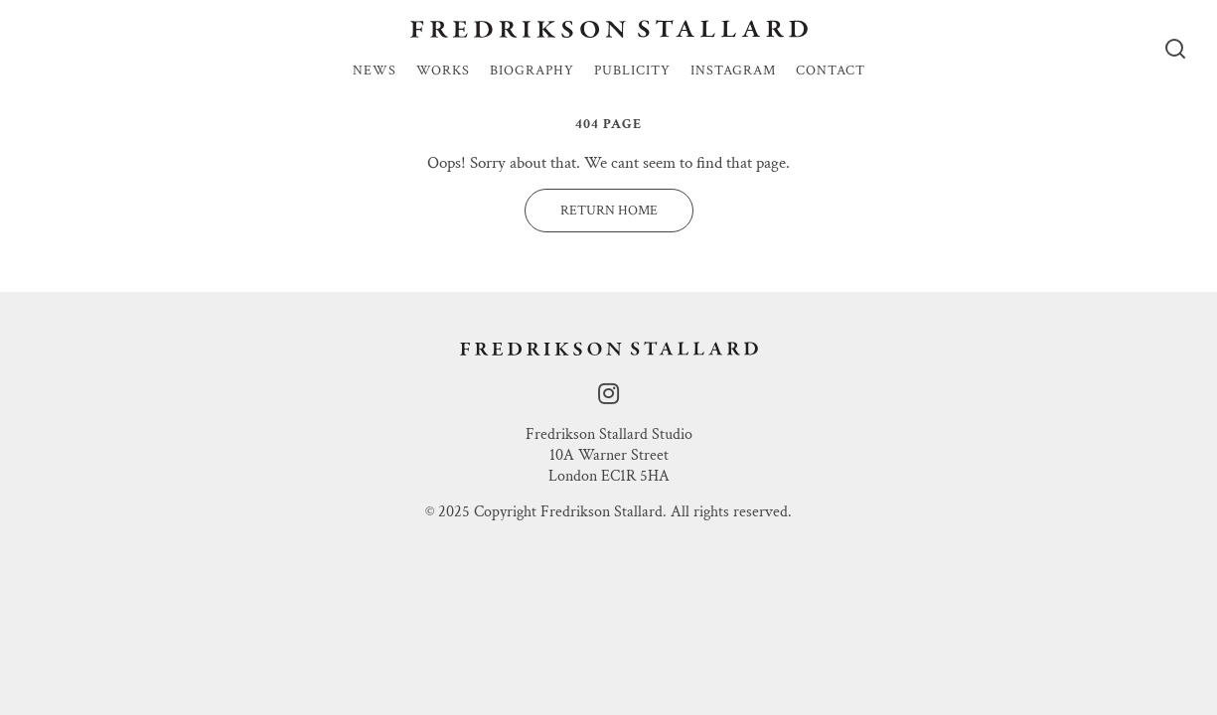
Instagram (733, 71)
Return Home (609, 210)
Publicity (632, 71)
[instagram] (608, 394)
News (374, 71)
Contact (830, 71)
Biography (532, 71)
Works (443, 71)
